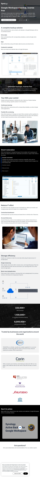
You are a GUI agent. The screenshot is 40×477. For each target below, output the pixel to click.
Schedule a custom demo (8, 20)
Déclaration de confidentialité (19, 468)
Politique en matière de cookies (7, 470)
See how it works (23, 20)
